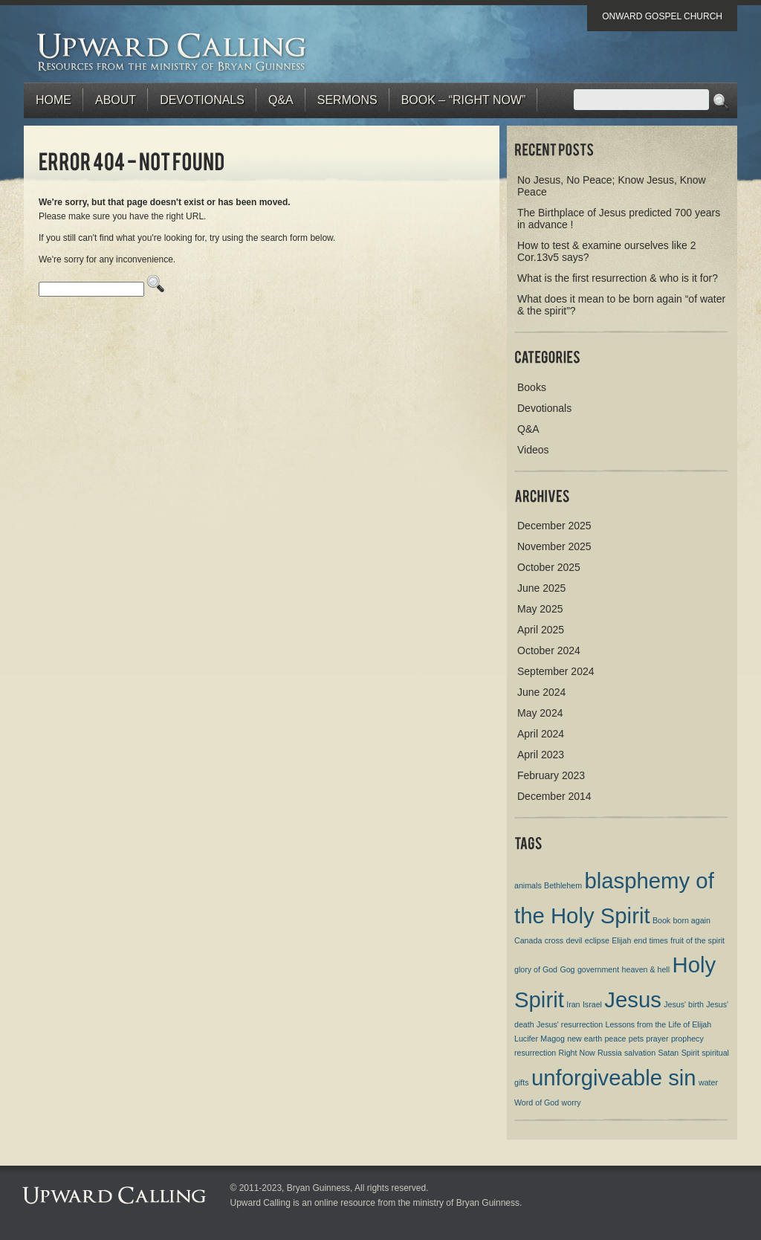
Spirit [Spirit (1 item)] (690, 1052)
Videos (533, 450)
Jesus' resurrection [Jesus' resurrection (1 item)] (570, 1024)
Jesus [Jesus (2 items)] (632, 999)
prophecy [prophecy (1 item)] (687, 1038)
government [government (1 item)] (598, 969)
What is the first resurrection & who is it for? (617, 278)
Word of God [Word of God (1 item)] (536, 1102)
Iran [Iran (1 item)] (573, 1004)
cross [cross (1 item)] (554, 940)
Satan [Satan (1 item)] (668, 1052)
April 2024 (540, 734)
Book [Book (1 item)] (661, 920)
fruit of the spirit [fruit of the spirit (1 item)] (697, 940)
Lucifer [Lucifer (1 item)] (526, 1038)
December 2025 (554, 526)
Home (53, 100)
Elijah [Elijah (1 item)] (621, 940)
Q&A (281, 100)
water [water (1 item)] (708, 1082)
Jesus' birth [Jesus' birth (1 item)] (684, 1004)
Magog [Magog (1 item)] (552, 1038)
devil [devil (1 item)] (574, 940)
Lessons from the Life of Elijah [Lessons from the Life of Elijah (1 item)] (658, 1024)
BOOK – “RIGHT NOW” (463, 100)
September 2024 (556, 671)
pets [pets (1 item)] (636, 1038)
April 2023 (540, 755)
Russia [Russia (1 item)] (610, 1052)
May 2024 (540, 713)
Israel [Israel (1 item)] (592, 1004)
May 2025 (540, 609)
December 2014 (554, 796)
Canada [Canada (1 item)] (528, 940)
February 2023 (551, 775)
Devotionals (202, 100)
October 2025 (548, 567)
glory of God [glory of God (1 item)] (535, 969)
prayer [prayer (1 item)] (657, 1038)
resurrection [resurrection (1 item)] (535, 1052)
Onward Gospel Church (662, 16)
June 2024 (541, 692)
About (115, 100)
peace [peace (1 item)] (615, 1038)
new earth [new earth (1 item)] (584, 1038)
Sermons (347, 100)
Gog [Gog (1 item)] (567, 969)
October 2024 (548, 650)
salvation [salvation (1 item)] (639, 1052)
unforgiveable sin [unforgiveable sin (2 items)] (613, 1077)
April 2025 (540, 630)
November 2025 (554, 546)
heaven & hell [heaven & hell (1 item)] (646, 969)
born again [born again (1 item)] (691, 920)
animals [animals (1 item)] (528, 885)
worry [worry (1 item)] (571, 1102)
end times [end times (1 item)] (651, 940)
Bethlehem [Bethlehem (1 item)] (563, 885)
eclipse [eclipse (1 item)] (597, 940)
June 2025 (541, 588)
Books (531, 387)
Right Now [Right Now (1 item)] (577, 1052)
